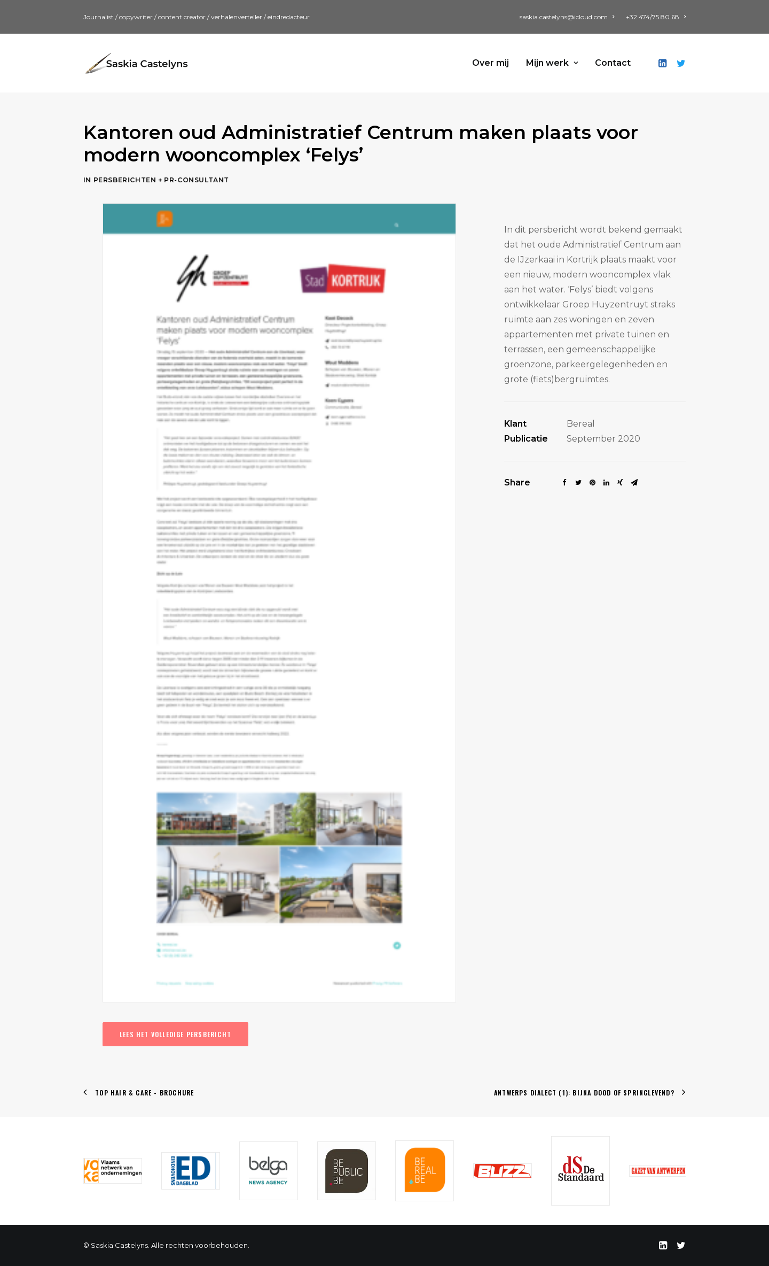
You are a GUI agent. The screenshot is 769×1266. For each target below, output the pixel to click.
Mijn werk (552, 63)
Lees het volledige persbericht (175, 1034)
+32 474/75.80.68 (656, 17)
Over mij (490, 63)
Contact (613, 63)
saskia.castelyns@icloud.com (567, 17)
